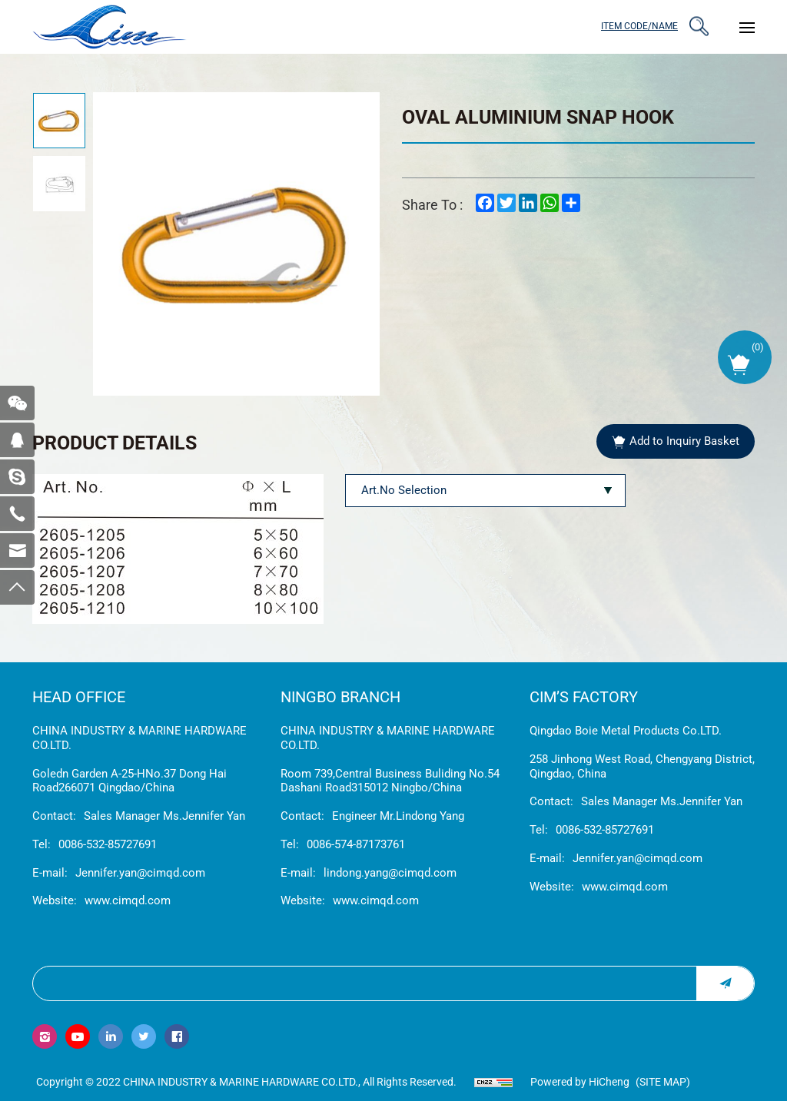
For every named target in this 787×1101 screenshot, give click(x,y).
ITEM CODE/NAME (639, 26)
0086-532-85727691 (107, 844)
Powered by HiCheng (579, 1082)
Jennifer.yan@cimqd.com (140, 873)
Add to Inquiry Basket (684, 441)
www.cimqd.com (128, 900)
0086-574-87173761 (356, 844)
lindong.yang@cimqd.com (390, 873)
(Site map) (663, 1082)
